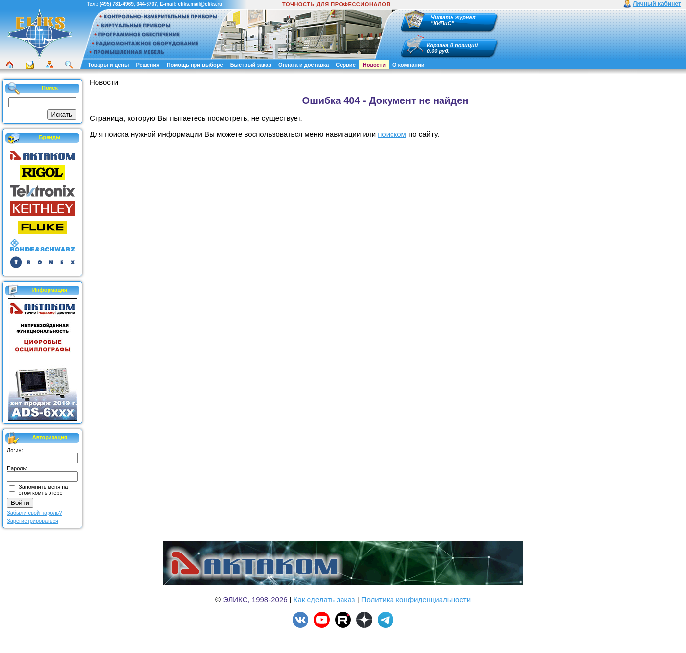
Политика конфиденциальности (416, 599)
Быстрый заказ (250, 65)
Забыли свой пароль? (34, 513)
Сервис (345, 65)
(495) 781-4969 (116, 4)
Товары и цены (108, 65)
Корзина (438, 45)
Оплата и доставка (303, 65)
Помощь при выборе (195, 65)
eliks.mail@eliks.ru (200, 4)
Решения (147, 65)
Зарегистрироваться (32, 521)
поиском (392, 134)
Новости (374, 65)
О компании (408, 65)
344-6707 (146, 4)
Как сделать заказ (324, 599)
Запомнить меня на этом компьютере (43, 490)
